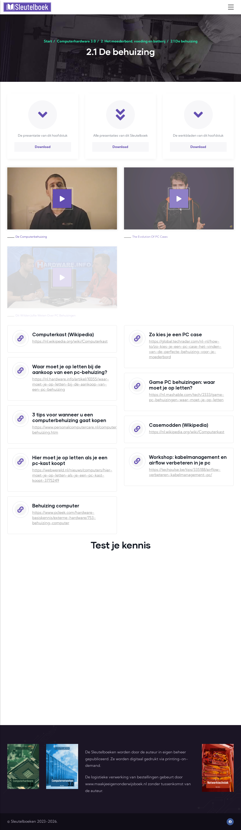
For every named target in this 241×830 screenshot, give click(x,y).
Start (48, 41)
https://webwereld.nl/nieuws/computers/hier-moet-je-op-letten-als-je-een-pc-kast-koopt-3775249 (72, 475)
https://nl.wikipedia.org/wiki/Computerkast (70, 341)
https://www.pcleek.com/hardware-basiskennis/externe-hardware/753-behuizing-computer (64, 517)
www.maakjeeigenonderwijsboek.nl (116, 783)
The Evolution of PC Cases (150, 236)
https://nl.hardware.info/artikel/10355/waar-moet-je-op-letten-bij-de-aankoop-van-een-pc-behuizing (70, 384)
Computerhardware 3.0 (76, 41)
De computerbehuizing (31, 236)
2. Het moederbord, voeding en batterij (133, 41)
